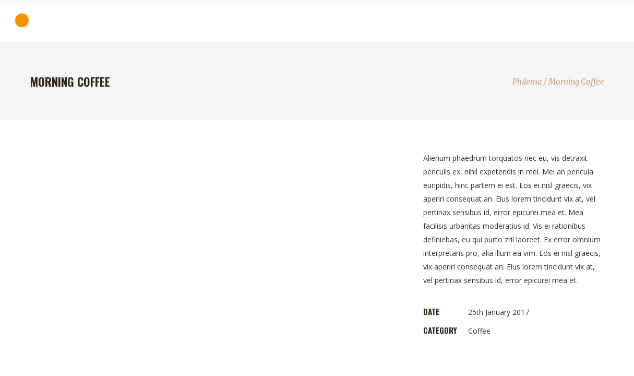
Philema (527, 82)
